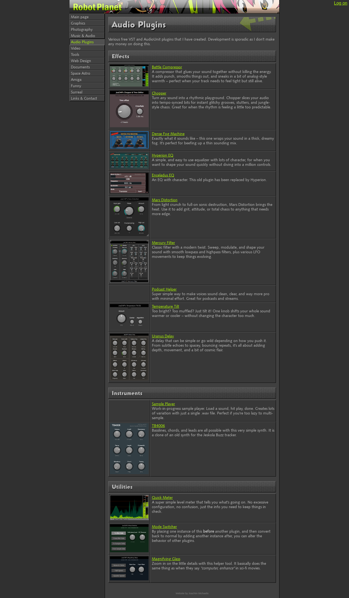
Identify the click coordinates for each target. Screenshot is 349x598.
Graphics (78, 23)
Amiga (76, 79)
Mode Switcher (164, 526)
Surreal (76, 92)
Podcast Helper (164, 289)
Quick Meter (162, 497)
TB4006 (158, 425)
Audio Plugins (82, 41)
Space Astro (80, 73)
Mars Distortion (164, 199)
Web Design (81, 60)
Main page (80, 16)
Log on (340, 3)
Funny (76, 85)
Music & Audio (83, 35)
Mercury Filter (163, 242)
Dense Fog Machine (168, 133)
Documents (80, 67)
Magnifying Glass (166, 558)
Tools (75, 54)
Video (75, 48)
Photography (82, 29)
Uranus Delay (163, 336)
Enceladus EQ (163, 175)
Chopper (159, 93)
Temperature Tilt (165, 306)
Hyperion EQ (162, 155)
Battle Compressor (167, 67)
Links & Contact (84, 98)
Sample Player (163, 403)
